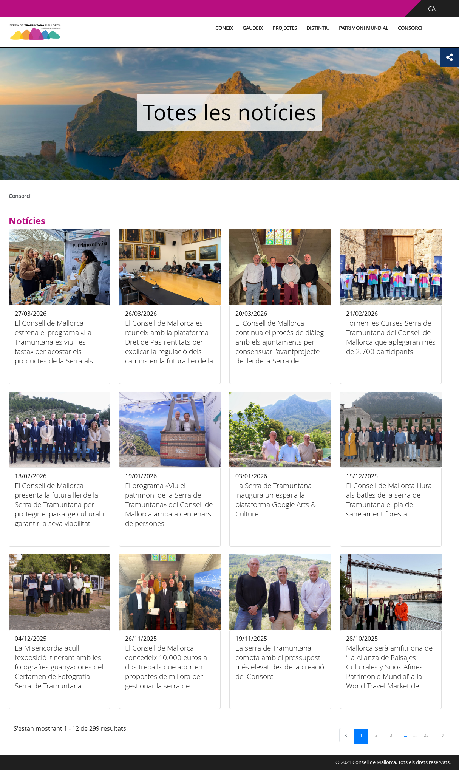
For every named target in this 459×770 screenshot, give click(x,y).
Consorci (410, 28)
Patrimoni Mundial (363, 28)
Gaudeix (253, 28)
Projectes (284, 28)
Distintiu (317, 28)
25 (428, 735)
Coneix (224, 28)
